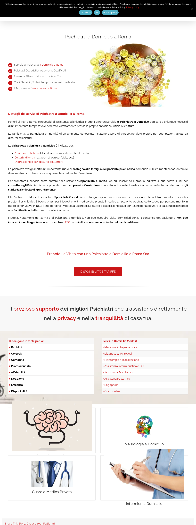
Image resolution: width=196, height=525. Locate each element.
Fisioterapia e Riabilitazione (121, 359)
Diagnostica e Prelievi (118, 353)
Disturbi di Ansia (25, 157)
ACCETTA (86, 12)
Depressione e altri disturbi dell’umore (39, 161)
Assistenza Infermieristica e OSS (124, 366)
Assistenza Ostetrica (117, 378)
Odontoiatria (112, 391)
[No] (192, 8)
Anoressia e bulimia (27, 153)
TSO (67, 222)
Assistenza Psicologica (118, 372)
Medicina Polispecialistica (120, 347)
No (97, 12)
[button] (98, 271)
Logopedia (111, 384)
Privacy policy (132, 7)
